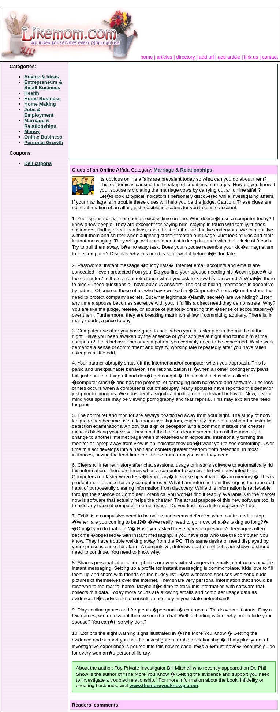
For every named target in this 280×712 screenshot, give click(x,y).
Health (31, 93)
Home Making (40, 104)
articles (164, 57)
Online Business (43, 137)
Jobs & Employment (38, 112)
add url (206, 57)
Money (32, 131)
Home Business (42, 98)
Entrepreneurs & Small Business (43, 84)
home (147, 57)
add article (229, 57)
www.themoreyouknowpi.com (164, 685)
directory (185, 57)
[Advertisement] (128, 111)
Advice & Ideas (41, 76)
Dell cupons (38, 163)
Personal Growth (43, 142)
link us (251, 57)
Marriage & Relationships (40, 123)
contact (270, 57)
